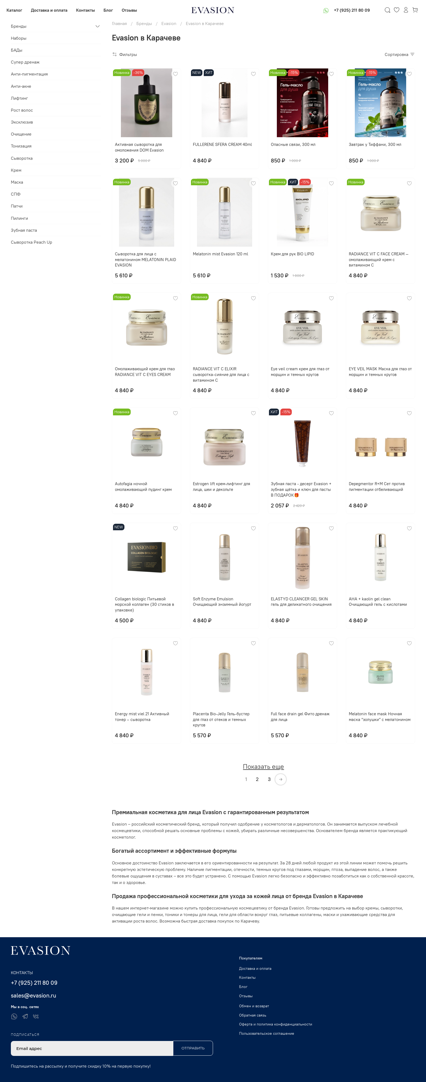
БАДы (16, 50)
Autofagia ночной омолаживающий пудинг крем (143, 486)
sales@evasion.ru (33, 995)
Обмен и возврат (254, 1005)
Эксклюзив (22, 122)
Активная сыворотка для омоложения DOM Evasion (139, 147)
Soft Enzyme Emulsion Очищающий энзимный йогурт (222, 601)
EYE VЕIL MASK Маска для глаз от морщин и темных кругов (380, 371)
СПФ (15, 194)
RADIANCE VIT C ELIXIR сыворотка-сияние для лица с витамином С (221, 374)
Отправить (193, 1048)
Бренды (18, 26)
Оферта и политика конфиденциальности (275, 1024)
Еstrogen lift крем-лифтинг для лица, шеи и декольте (221, 486)
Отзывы (133, 10)
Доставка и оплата (53, 10)
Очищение (21, 134)
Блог (112, 10)
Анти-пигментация (29, 74)
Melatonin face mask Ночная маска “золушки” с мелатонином (380, 716)
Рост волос (22, 110)
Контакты (89, 10)
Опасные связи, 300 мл (293, 144)
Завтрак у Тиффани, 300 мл (375, 144)
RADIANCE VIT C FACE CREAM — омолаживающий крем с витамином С (379, 259)
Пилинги (19, 218)
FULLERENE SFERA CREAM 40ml (222, 144)
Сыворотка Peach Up (31, 242)
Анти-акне (21, 86)
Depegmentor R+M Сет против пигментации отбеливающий (377, 486)
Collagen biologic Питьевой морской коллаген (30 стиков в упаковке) (144, 604)
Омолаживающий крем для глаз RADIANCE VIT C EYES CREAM (145, 371)
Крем (16, 170)
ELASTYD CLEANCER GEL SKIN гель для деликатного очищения (301, 601)
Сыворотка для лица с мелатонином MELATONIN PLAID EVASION (145, 259)
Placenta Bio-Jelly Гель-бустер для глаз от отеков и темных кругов (221, 719)
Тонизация (21, 146)
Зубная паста (24, 230)
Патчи (17, 206)
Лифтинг (19, 98)
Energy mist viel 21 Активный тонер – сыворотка (142, 716)
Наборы (18, 38)
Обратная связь (252, 1015)
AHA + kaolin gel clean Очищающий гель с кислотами (378, 601)
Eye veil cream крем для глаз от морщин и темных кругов (300, 371)
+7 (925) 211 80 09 (348, 10)
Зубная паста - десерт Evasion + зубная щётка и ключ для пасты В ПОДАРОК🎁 (301, 489)
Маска (17, 182)
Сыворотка (22, 158)
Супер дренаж (25, 62)
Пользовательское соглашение (266, 1033)
